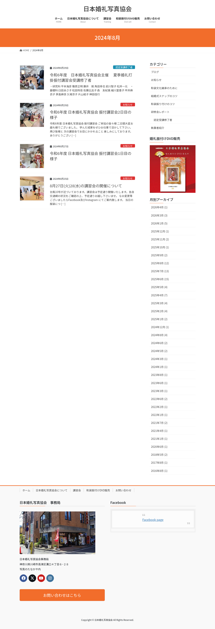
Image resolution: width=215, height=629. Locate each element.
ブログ (155, 72)
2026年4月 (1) (159, 207)
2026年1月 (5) (159, 223)
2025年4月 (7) (159, 295)
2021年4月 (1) (159, 431)
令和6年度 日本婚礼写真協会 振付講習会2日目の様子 (90, 114)
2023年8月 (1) (159, 375)
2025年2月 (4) (159, 311)
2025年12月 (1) (160, 231)
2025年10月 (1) (160, 247)
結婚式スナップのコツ (164, 96)
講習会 (77, 490)
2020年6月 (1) (159, 447)
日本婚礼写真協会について (52, 490)
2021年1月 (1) (159, 439)
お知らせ (128, 104)
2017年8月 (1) (159, 462)
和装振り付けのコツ (163, 104)
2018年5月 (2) (159, 454)
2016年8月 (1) (159, 471)
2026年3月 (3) (159, 215)
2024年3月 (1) (159, 359)
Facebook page (153, 519)
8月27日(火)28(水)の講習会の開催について (86, 185)
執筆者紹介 (157, 128)
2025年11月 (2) (160, 239)
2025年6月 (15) (160, 279)
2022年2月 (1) (159, 407)
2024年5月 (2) (159, 351)
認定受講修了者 (124, 67)
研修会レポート (160, 112)
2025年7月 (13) (160, 271)
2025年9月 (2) (159, 255)
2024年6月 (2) (159, 343)
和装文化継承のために (164, 88)
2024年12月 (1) (160, 327)
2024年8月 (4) (159, 335)
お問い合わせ (123, 490)
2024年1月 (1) (159, 367)
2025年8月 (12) (160, 263)
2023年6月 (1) (159, 383)
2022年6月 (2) (159, 399)
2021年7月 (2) (159, 423)
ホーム (26, 490)
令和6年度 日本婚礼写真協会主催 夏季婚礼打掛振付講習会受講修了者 (91, 77)
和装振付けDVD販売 (98, 490)
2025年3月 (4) (159, 303)
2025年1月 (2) (159, 319)
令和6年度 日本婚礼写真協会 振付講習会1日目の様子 (90, 156)
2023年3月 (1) (159, 391)
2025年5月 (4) (159, 287)
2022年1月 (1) (159, 415)
